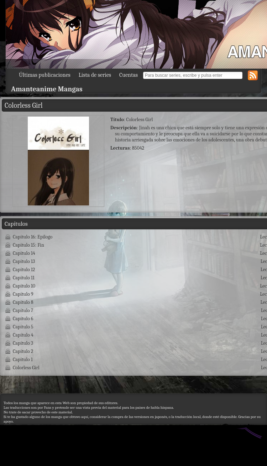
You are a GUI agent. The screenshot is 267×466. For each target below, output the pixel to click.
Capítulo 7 (23, 310)
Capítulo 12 (24, 270)
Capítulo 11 (24, 278)
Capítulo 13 (24, 261)
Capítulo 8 (23, 302)
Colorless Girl (26, 368)
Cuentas (128, 75)
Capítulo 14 (24, 253)
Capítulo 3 (23, 343)
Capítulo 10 (24, 286)
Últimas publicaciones (44, 75)
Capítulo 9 (23, 294)
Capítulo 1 (23, 360)
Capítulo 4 (23, 335)
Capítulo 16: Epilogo (32, 237)
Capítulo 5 (23, 327)
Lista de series (95, 75)
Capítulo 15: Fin (28, 245)
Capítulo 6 (23, 319)
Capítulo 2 (23, 351)
